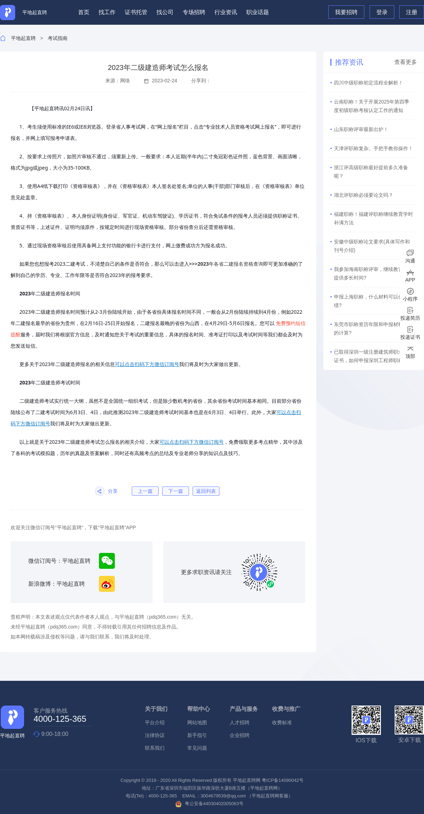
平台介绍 (155, 722)
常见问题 (197, 748)
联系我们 (155, 748)
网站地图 (197, 722)
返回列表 (206, 491)
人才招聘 (239, 722)
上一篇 (145, 491)
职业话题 (257, 12)
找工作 (107, 12)
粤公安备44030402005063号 (209, 803)
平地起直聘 (23, 38)
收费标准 (282, 722)
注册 (411, 12)
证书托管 (136, 12)
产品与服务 (244, 709)
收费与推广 (286, 709)
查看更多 (405, 62)
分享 (113, 491)
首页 (83, 12)
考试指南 (57, 38)
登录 (382, 12)
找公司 (165, 12)
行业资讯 (225, 12)
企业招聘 (239, 735)
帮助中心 (198, 709)
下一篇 (175, 491)
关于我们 (156, 709)
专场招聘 (194, 12)
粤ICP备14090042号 (283, 780)
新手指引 (197, 735)
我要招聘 (346, 12)
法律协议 (155, 735)
